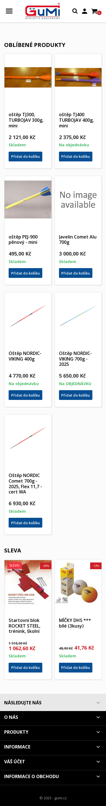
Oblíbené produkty (34, 45)
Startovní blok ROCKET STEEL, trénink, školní (24, 626)
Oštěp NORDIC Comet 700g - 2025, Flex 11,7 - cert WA (25, 483)
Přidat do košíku (25, 156)
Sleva (12, 550)
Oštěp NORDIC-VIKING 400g (25, 356)
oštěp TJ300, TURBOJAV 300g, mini (26, 120)
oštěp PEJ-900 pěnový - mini (23, 239)
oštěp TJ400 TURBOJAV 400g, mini (76, 120)
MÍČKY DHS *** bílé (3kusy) (75, 623)
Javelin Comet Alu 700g (78, 239)
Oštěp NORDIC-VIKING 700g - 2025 (75, 359)
